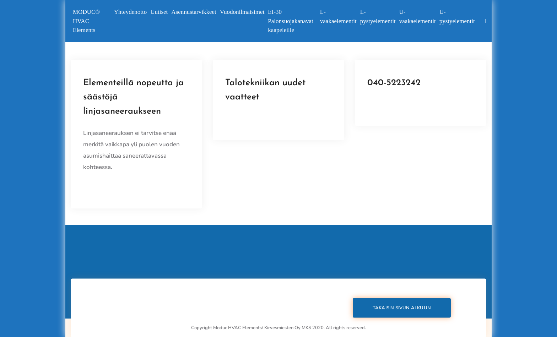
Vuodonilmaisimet (242, 12)
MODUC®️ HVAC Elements (86, 21)
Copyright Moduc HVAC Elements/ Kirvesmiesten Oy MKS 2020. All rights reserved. (278, 328)
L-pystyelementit (378, 17)
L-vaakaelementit (338, 17)
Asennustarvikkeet (193, 12)
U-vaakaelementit (417, 17)
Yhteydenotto (130, 12)
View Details (100, 188)
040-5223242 (394, 82)
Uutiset (159, 12)
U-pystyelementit (457, 17)
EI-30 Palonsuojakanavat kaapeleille (290, 21)
